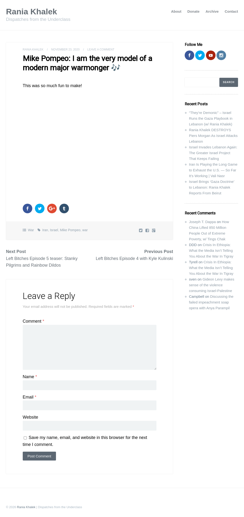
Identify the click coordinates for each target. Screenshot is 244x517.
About (176, 11)
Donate (193, 11)
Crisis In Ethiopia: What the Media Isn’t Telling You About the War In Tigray (211, 250)
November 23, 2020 (65, 49)
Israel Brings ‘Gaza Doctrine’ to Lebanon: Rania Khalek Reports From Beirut (211, 187)
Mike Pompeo (70, 230)
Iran (45, 230)
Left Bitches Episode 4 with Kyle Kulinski (134, 258)
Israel (54, 230)
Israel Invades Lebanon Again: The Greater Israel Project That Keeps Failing (213, 153)
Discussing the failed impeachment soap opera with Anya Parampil (211, 302)
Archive (212, 11)
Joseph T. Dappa (202, 222)
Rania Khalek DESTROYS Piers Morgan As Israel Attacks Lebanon (213, 135)
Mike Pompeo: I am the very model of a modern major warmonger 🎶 (87, 63)
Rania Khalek (31, 11)
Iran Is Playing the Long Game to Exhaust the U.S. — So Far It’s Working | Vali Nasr (213, 170)
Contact (231, 11)
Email (29, 397)
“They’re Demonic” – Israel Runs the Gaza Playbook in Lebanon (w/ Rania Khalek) (211, 118)
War (31, 230)
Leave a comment (100, 49)
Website (30, 417)
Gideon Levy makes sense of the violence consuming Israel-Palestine (211, 285)
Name (30, 376)
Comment (33, 321)
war (85, 230)
